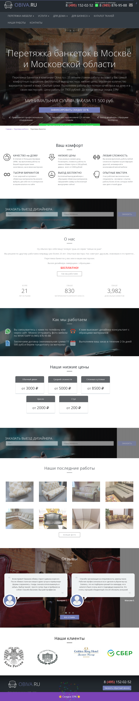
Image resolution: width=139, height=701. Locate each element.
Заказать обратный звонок (117, 688)
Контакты (36, 22)
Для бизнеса (81, 15)
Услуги (43, 15)
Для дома (60, 15)
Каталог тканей (104, 15)
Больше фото (69, 533)
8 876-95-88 (111, 5)
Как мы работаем (69, 272)
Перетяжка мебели (21, 15)
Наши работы (17, 22)
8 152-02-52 (79, 5)
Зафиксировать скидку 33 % (70, 109)
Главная (9, 129)
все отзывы (69, 617)
